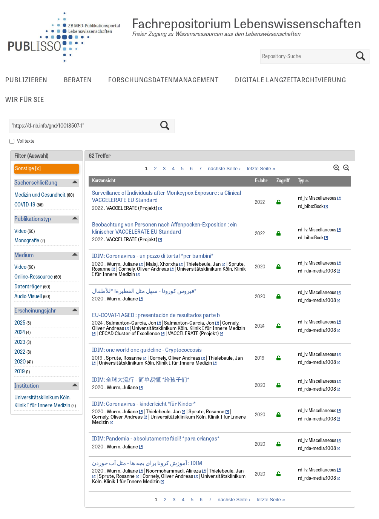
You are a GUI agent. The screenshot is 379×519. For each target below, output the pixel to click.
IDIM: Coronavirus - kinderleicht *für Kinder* (144, 404)
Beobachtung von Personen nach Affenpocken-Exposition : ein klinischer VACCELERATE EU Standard (164, 229)
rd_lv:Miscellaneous (317, 198)
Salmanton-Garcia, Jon (131, 323)
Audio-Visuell (28, 297)
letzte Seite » (261, 168)
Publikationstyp (32, 219)
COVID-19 (24, 205)
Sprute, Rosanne (124, 358)
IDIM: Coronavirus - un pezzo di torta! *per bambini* (152, 256)
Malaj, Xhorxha (162, 264)
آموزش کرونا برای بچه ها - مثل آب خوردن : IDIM (147, 463)
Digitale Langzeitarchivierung (290, 81)
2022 (19, 352)
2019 (19, 372)
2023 (19, 342)
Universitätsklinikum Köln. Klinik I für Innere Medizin (188, 328)
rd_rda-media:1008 (317, 271)
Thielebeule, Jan (203, 264)
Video (20, 231)
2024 (19, 333)
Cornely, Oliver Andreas (143, 269)
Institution (26, 386)
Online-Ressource (33, 277)
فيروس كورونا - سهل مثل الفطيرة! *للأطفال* (144, 291)
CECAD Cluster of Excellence (129, 334)
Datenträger (28, 287)
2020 (20, 362)
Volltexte (25, 141)
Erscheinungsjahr (35, 311)
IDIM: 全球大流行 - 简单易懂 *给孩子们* (140, 380)
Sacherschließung (35, 183)
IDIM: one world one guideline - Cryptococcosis (147, 350)
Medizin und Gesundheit (40, 195)
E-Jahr (261, 181)
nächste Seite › (224, 168)
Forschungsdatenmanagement (163, 81)
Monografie (26, 241)
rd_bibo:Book (311, 206)
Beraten (78, 81)
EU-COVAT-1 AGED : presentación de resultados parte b (156, 316)
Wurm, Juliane (122, 264)
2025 (19, 323)
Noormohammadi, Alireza (173, 471)
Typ (303, 181)
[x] (37, 169)
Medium (24, 256)
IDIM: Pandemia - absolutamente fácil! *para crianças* (155, 439)
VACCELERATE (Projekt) (131, 208)
